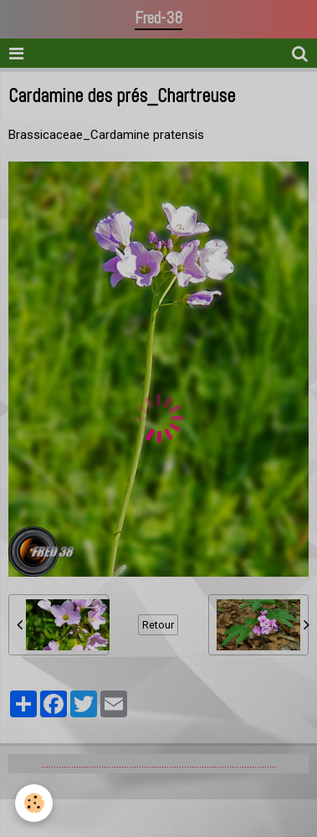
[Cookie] (34, 803)
